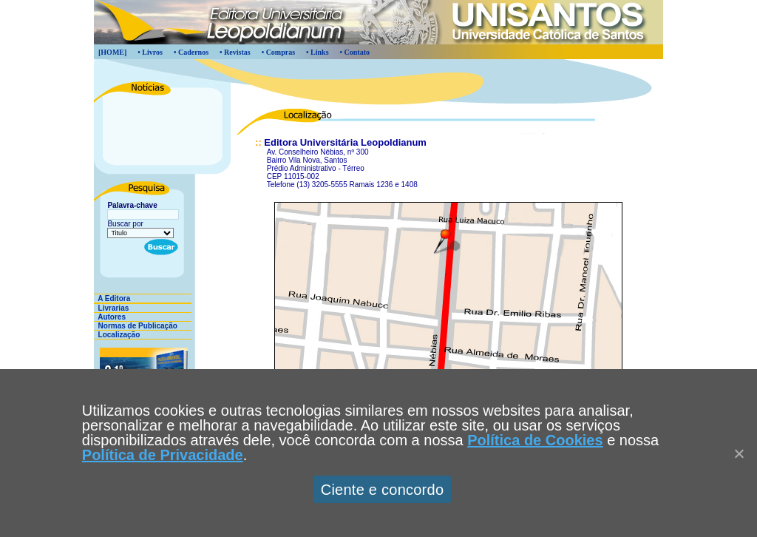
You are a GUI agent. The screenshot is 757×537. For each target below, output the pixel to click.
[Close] (738, 453)
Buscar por (125, 224)
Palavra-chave (132, 205)
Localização (117, 335)
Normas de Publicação (135, 326)
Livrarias (111, 308)
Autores (110, 317)
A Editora (112, 298)
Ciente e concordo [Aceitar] (382, 490)
